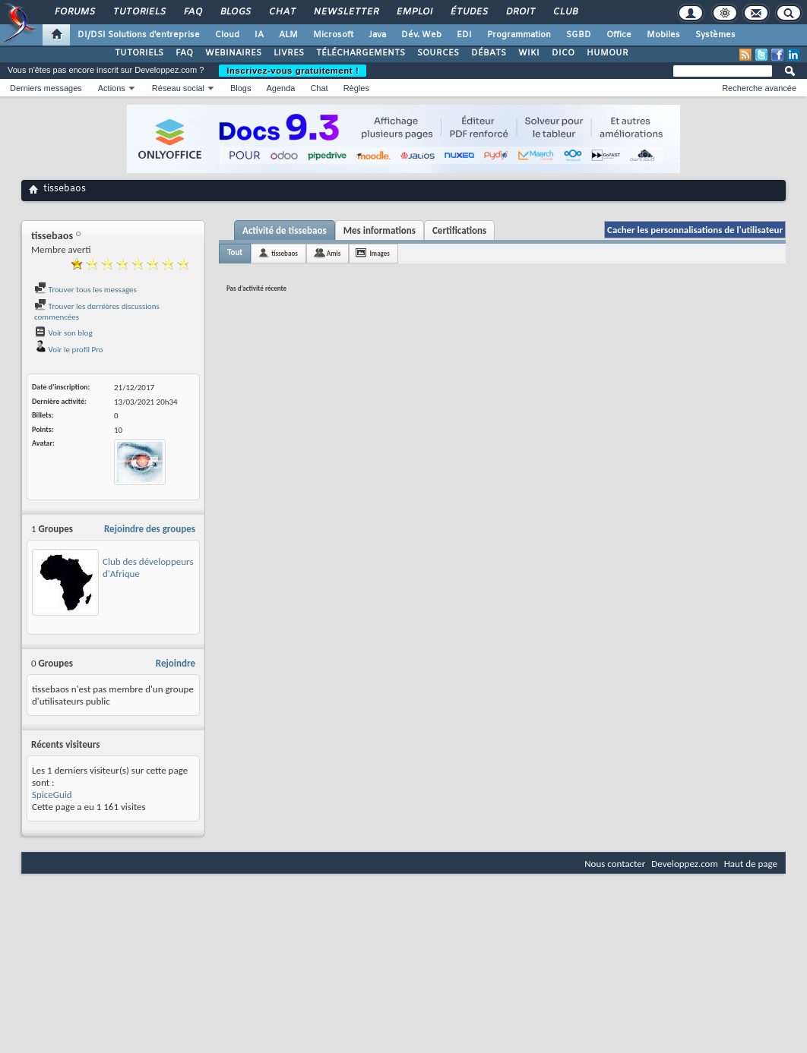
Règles (356, 88)
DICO (563, 53)
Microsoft (333, 35)
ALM (288, 35)
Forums (74, 12)
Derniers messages (46, 88)
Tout (234, 252)
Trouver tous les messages (85, 290)
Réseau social (178, 88)
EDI (464, 35)
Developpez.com (684, 863)
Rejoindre (175, 663)
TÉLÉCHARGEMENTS (360, 53)
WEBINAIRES (233, 53)
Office (618, 35)
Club (564, 12)
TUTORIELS (139, 53)
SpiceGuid (52, 794)
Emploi (413, 12)
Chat (281, 12)
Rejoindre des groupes (149, 528)
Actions (111, 88)
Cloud (227, 35)
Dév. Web (421, 35)
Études (468, 12)
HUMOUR (607, 53)
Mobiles (663, 35)
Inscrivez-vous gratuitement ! (292, 70)
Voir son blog (63, 333)
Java (377, 35)
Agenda (280, 88)
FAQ (192, 12)
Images (379, 253)
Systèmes (715, 35)
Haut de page (750, 863)
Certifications (459, 230)
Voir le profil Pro (68, 350)
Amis (334, 253)
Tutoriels (138, 12)
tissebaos (284, 253)
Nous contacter (614, 863)
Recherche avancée (759, 88)
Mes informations (379, 230)
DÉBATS (488, 53)
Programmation (519, 35)
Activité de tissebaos (284, 230)
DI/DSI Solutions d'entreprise (139, 35)
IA (259, 35)
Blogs (235, 12)
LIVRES (289, 53)
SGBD (578, 35)
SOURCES (438, 53)
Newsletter (345, 12)
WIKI (529, 53)
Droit (520, 12)
